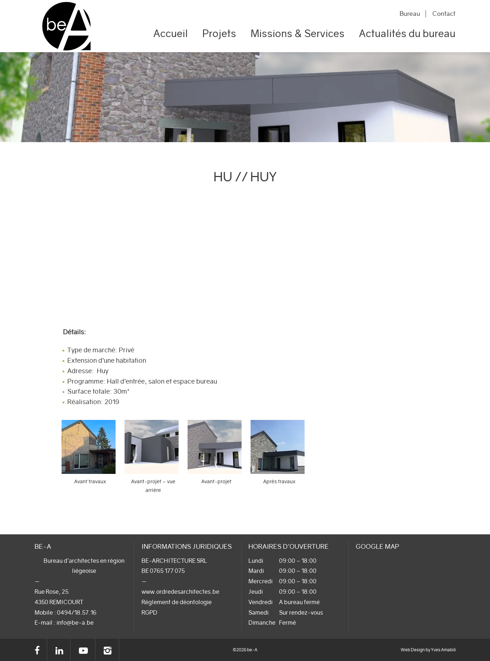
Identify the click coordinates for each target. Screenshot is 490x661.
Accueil (170, 33)
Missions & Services (298, 33)
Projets (219, 33)
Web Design (413, 649)
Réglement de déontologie (176, 602)
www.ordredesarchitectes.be (180, 591)
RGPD (149, 612)
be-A (67, 26)
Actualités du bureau (407, 33)
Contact (443, 14)
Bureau (408, 14)
